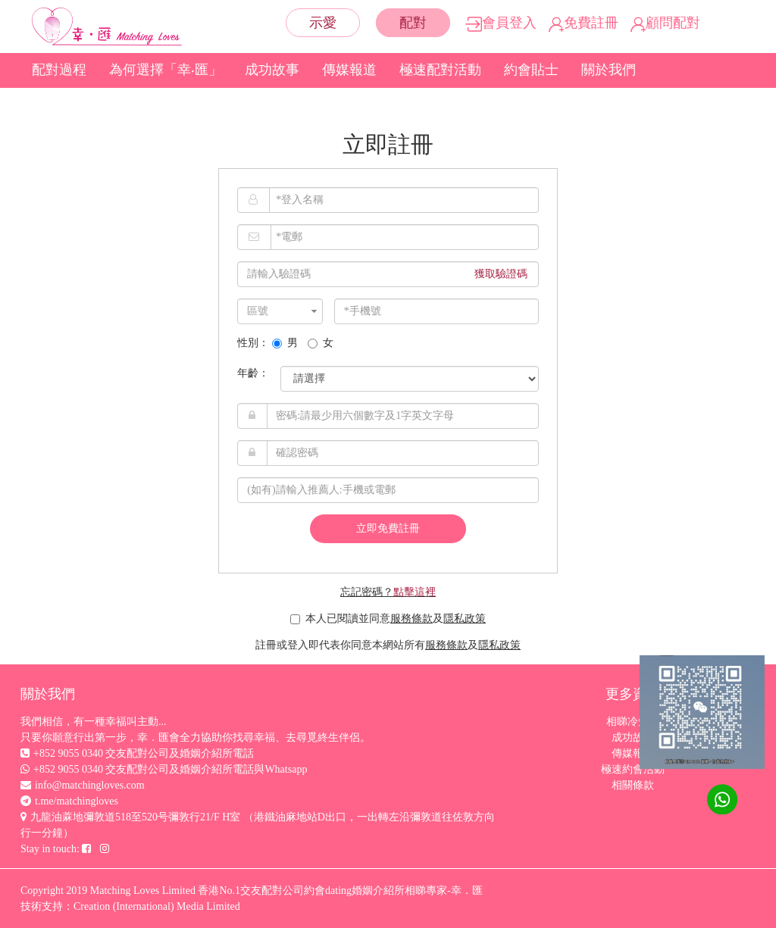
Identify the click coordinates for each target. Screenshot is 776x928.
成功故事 (272, 69)
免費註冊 (583, 22)
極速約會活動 (633, 769)
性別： (253, 342)
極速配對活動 (440, 69)
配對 (413, 22)
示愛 (322, 22)
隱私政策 (464, 618)
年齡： (253, 373)
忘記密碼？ (388, 592)
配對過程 (59, 69)
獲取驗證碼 (500, 274)
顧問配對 (665, 22)
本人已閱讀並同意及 (388, 618)
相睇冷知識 (632, 721)
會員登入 (501, 22)
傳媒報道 (349, 69)
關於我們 (608, 69)
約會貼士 (531, 69)
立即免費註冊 (388, 528)
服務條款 (411, 618)
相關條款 (633, 785)
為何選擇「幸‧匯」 (165, 69)
